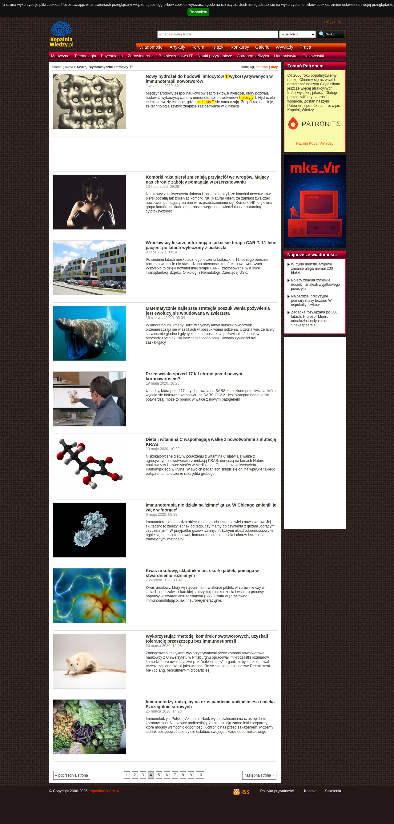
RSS (244, 792)
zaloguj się (332, 22)
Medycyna (60, 56)
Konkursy (240, 47)
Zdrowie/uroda (141, 56)
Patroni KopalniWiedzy (314, 143)
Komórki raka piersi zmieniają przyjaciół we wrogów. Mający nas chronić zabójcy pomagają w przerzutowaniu (207, 179)
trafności (262, 67)
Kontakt (310, 791)
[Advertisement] (165, 153)
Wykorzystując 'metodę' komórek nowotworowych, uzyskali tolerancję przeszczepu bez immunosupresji (207, 639)
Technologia (85, 56)
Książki (218, 47)
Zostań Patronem (305, 65)
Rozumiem (198, 12)
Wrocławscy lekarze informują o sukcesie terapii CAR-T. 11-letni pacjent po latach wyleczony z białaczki (211, 245)
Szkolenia (333, 791)
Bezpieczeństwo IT (176, 56)
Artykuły (177, 47)
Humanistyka (285, 56)
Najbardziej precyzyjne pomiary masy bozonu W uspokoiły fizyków (311, 300)
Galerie (262, 47)
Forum (197, 47)
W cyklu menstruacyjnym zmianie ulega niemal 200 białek (312, 268)
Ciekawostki (313, 56)
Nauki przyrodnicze (215, 56)
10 (200, 775)
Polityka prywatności (277, 791)
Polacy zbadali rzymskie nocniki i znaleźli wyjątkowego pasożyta (315, 284)
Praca (305, 47)
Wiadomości (151, 47)
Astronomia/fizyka (253, 56)
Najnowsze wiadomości (312, 254)
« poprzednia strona (71, 775)
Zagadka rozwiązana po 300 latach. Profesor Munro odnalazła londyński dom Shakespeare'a (314, 318)
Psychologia (112, 56)
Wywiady (284, 47)
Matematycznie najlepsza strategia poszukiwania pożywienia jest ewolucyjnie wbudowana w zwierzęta (208, 311)
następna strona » (259, 775)
